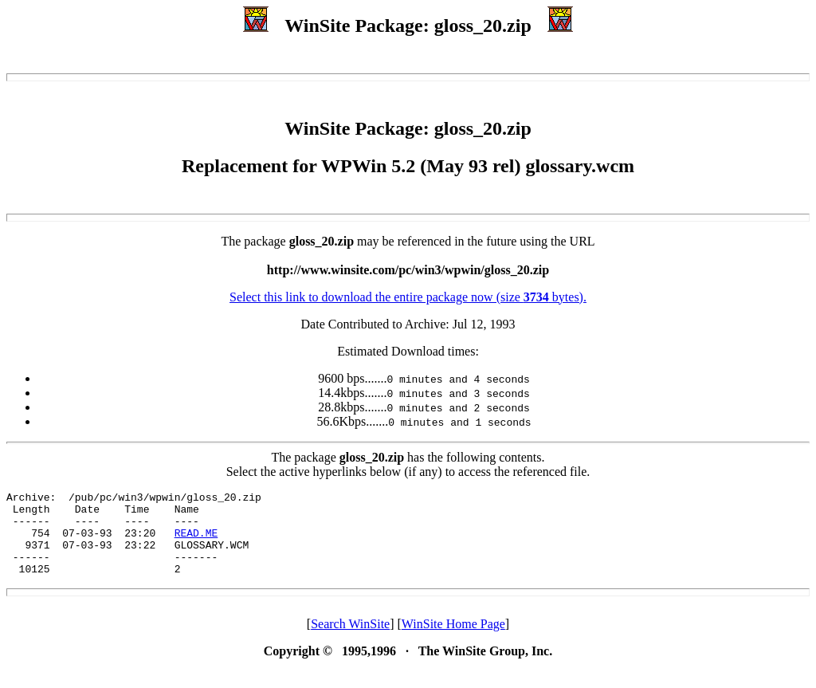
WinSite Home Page (453, 640)
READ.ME (196, 542)
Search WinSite (350, 640)
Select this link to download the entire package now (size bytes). (408, 297)
